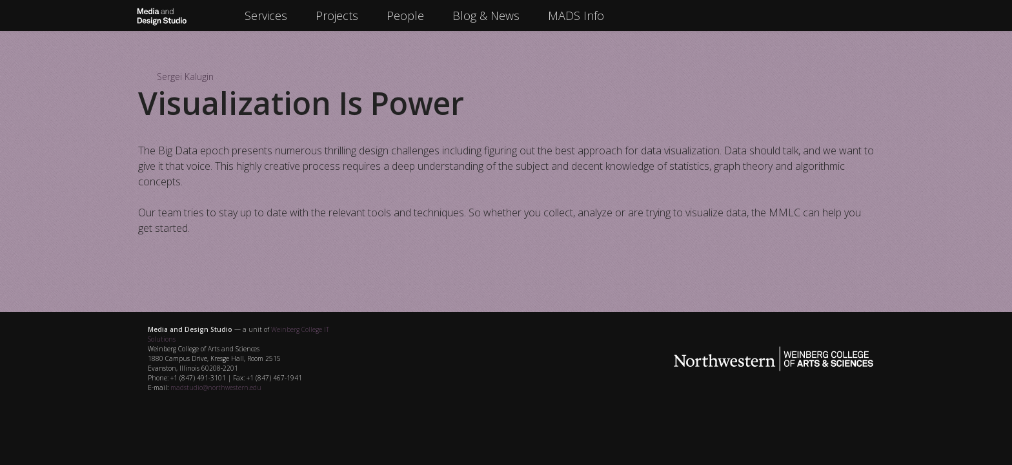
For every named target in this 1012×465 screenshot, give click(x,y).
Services (266, 15)
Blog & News (486, 15)
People (405, 15)
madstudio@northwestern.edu (215, 387)
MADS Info (576, 15)
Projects (337, 15)
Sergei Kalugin (185, 76)
